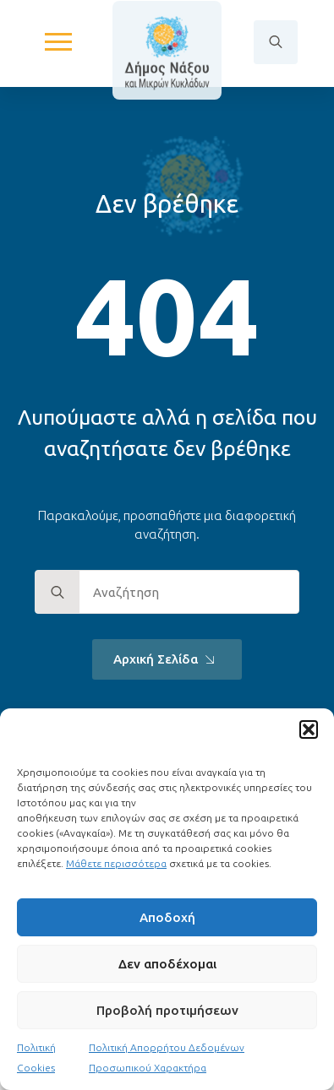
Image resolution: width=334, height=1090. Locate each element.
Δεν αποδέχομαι (167, 964)
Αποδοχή (167, 917)
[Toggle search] (276, 42)
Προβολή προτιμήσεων (167, 1010)
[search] (57, 593)
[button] (308, 729)
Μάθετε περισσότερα (116, 863)
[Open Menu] (58, 42)
